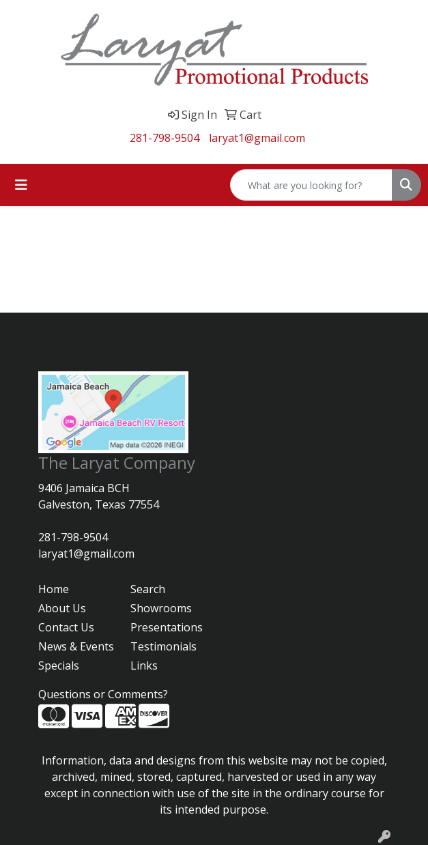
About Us (62, 608)
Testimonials (163, 646)
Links (144, 665)
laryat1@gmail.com (257, 137)
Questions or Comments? (103, 694)
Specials (58, 665)
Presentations (166, 627)
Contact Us (66, 627)
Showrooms (161, 608)
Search (147, 589)
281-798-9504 (164, 137)
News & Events (76, 646)
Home (53, 589)
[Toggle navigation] (21, 185)
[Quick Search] (311, 185)
